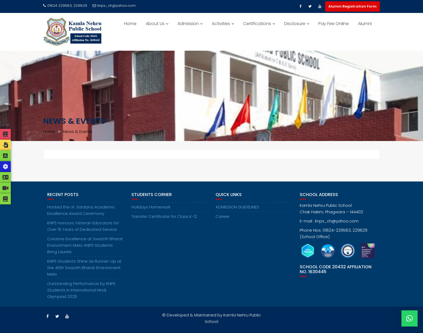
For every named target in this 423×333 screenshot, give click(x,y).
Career (223, 217)
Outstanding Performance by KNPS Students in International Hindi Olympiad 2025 (81, 290)
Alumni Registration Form (352, 6)
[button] (409, 318)
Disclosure (294, 23)
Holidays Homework (150, 208)
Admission (188, 23)
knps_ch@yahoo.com (114, 5)
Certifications (257, 23)
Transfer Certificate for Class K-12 (164, 217)
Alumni (365, 23)
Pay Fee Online (333, 23)
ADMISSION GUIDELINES (237, 208)
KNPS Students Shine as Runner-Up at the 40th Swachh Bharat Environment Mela (84, 268)
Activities (221, 23)
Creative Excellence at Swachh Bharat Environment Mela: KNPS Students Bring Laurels (85, 246)
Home (130, 23)
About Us (155, 23)
